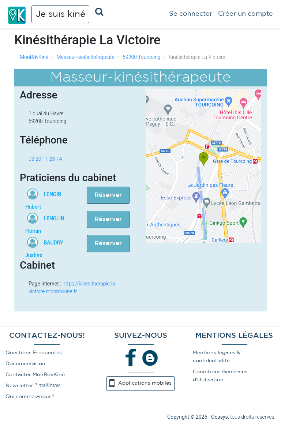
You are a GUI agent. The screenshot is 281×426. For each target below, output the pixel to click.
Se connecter (190, 14)
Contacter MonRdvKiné (35, 375)
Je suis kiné (60, 14)
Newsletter (19, 386)
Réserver (108, 195)
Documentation (25, 364)
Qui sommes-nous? (30, 397)
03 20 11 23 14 (45, 159)
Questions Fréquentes (33, 353)
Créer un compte (245, 14)
